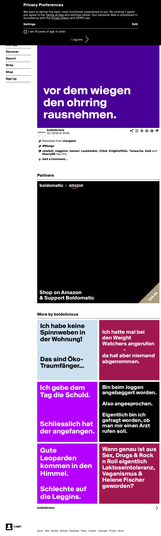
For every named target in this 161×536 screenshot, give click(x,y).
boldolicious (55, 130)
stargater (69, 141)
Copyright (103, 531)
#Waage (48, 146)
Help (47, 531)
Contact (92, 531)
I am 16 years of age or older (46, 31)
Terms (121, 531)
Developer (74, 531)
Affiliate (64, 531)
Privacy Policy (60, 18)
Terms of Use (55, 15)
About (40, 531)
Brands (54, 531)
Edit (135, 24)
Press (84, 531)
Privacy (112, 531)
